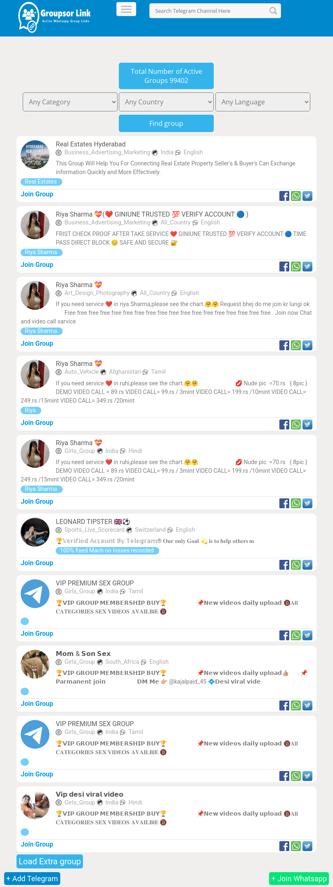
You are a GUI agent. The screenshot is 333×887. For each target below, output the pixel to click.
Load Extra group (50, 861)
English (193, 152)
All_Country (176, 222)
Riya (31, 410)
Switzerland (151, 529)
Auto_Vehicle (81, 371)
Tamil (158, 371)
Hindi (135, 451)
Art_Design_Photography (97, 293)
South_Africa (123, 661)
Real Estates (41, 181)
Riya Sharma (41, 252)
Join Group (37, 194)
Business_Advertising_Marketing (107, 152)
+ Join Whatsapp (299, 878)
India (168, 152)
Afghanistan (125, 371)
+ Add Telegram (32, 878)
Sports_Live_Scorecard (94, 529)
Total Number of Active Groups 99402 (166, 76)
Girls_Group (79, 451)
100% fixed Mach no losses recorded (107, 550)
